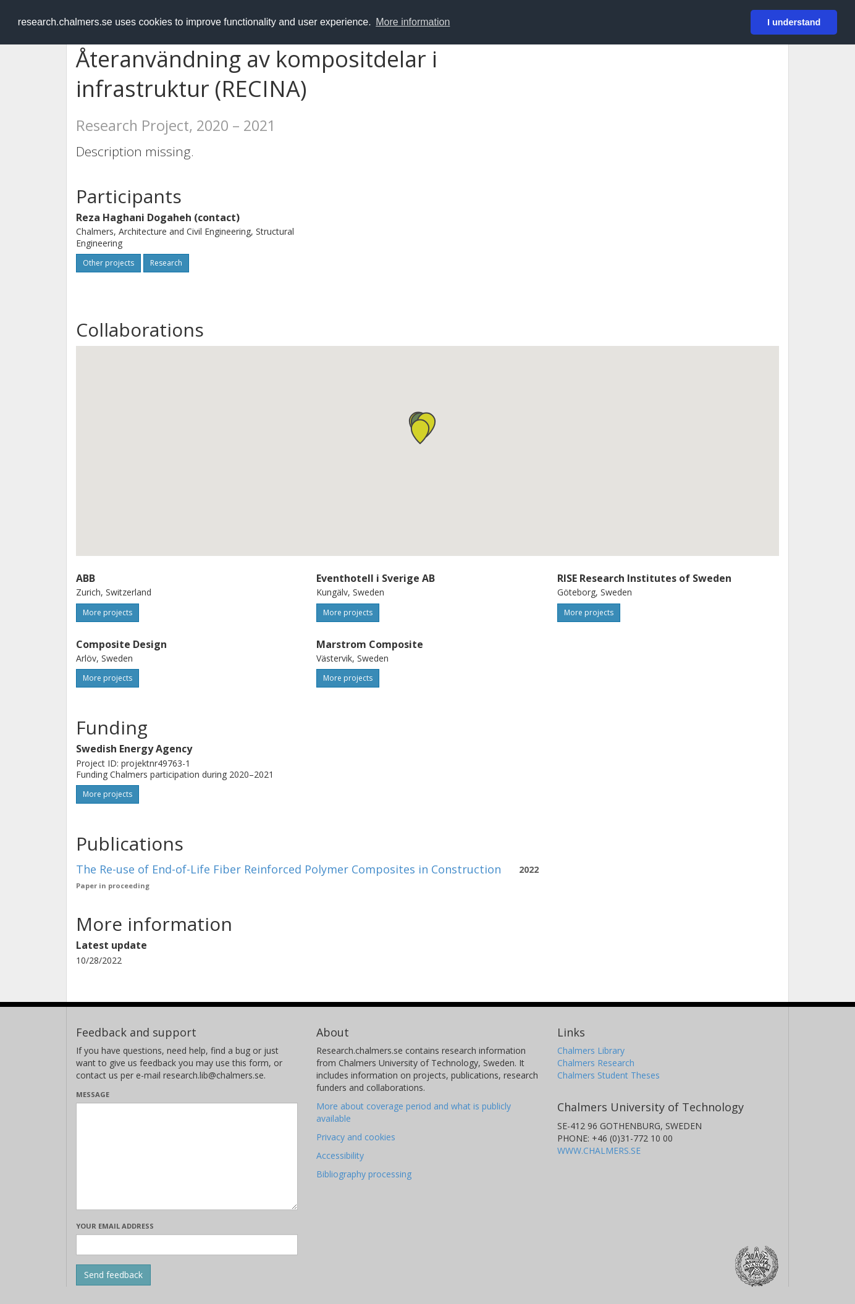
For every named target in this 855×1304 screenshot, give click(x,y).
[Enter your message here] (187, 1156)
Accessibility (340, 1155)
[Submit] (113, 1274)
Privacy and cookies (355, 1137)
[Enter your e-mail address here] (187, 1244)
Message (92, 1094)
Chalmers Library (591, 1050)
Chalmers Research (595, 1063)
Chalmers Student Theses (608, 1075)
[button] (420, 431)
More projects (107, 612)
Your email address (115, 1225)
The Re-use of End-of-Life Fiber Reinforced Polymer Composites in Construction (288, 869)
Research (166, 263)
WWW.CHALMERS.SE (599, 1150)
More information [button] (413, 22)
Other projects (108, 263)
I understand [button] (793, 22)
